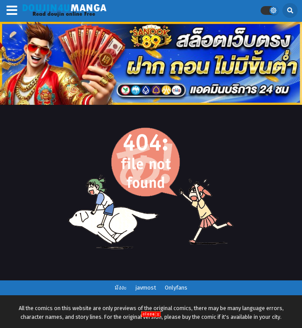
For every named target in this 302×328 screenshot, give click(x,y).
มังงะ (121, 287)
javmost (146, 287)
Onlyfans (176, 287)
